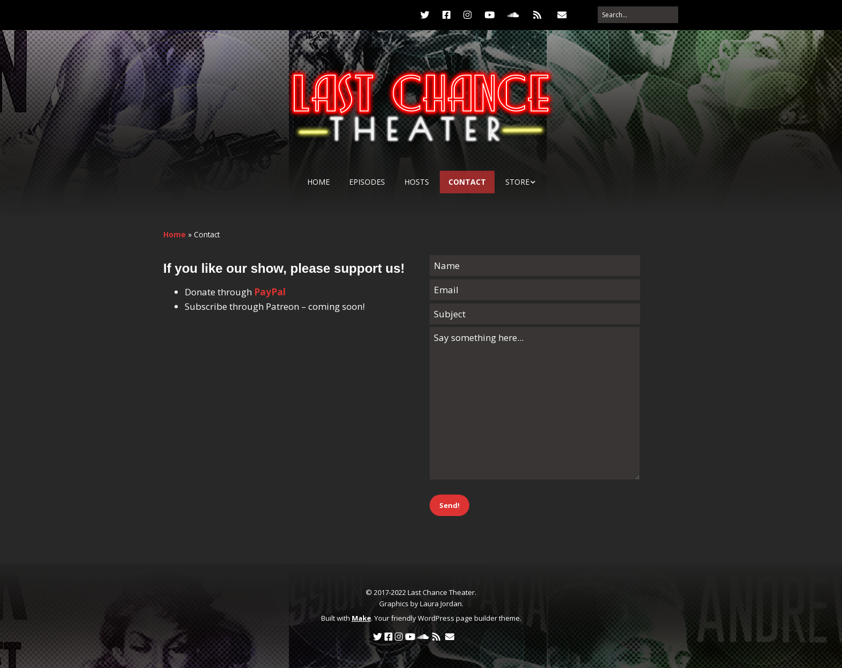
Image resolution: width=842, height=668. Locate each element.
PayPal (270, 292)
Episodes (367, 182)
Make (361, 618)
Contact (467, 182)
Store (517, 182)
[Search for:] (638, 15)
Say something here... (535, 403)
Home (318, 182)
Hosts (416, 182)
